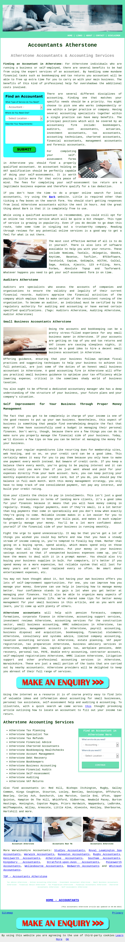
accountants (47, 204)
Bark (52, 196)
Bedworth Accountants (83, 866)
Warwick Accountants (39, 854)
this (88, 706)
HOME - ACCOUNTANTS (62, 900)
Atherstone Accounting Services (38, 722)
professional (54, 83)
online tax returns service (29, 219)
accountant (71, 71)
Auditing (32, 777)
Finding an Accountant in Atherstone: (33, 63)
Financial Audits (38, 769)
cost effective (74, 241)
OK (67, 939)
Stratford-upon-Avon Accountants (73, 862)
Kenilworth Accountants (21, 858)
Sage (52, 264)
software (115, 245)
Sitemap (7, 912)
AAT (5, 170)
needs (65, 101)
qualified (10, 166)
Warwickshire (21, 850)
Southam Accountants (104, 858)
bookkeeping (50, 75)
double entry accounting (69, 652)
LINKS (79, 35)
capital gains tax (64, 648)
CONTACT (100, 35)
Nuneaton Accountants (74, 854)
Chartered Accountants (42, 746)
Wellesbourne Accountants (44, 866)
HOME (70, 35)
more (28, 811)
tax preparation (38, 644)
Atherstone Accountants (64, 858)
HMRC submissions (75, 624)
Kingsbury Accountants (21, 862)
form (61, 200)
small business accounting (37, 624)
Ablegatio (100, 253)
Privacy (117, 912)
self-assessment (74, 272)
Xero (117, 264)
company (100, 226)
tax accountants (106, 133)
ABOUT (89, 35)
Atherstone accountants (21, 612)
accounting (54, 97)
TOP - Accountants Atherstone (25, 876)
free (72, 208)
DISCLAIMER (114, 35)
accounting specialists (77, 113)
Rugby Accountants (106, 854)
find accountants (25, 788)
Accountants (41, 850)
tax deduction (101, 186)
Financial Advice (38, 742)
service (13, 223)
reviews (21, 230)
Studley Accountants (69, 850)
